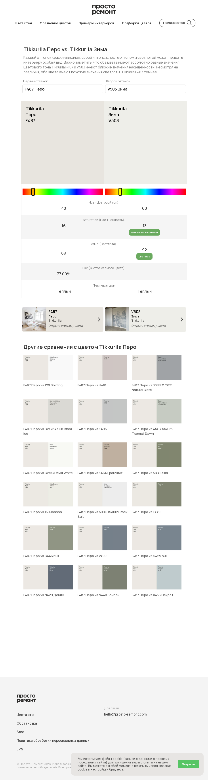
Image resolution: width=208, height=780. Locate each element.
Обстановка (27, 723)
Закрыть (188, 764)
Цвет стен (23, 23)
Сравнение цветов (55, 23)
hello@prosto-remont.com (125, 714)
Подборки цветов (136, 23)
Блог (20, 732)
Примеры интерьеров (96, 23)
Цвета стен (26, 715)
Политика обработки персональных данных (53, 740)
